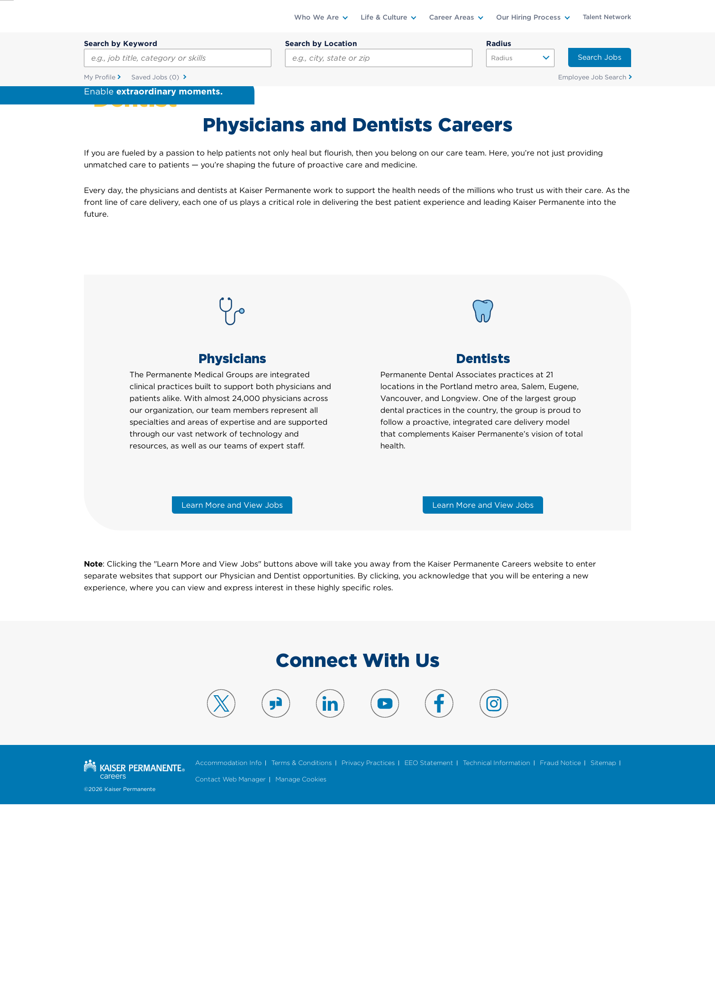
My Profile (99, 77)
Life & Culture (384, 17)
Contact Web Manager (230, 963)
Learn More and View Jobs (232, 689)
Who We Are (316, 17)
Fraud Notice (560, 946)
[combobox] (378, 58)
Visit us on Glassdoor (276, 887)
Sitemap (603, 946)
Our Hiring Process (528, 17)
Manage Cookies (300, 963)
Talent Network (607, 17)
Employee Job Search (592, 77)
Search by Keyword (120, 43)
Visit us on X (221, 887)
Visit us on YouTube (385, 887)
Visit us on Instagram (494, 887)
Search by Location (321, 43)
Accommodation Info (228, 946)
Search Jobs (600, 57)
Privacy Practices (368, 946)
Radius (498, 43)
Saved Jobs (156, 77)
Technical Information (496, 946)
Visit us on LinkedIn (330, 887)
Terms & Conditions (301, 946)
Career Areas (451, 17)
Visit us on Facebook (439, 887)
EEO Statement (428, 946)
